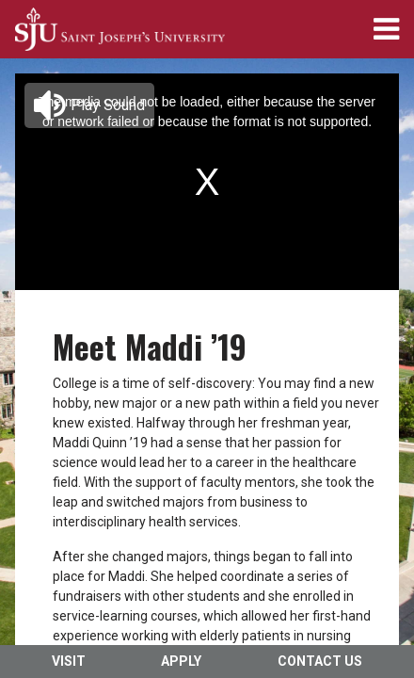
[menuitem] (120, 29)
